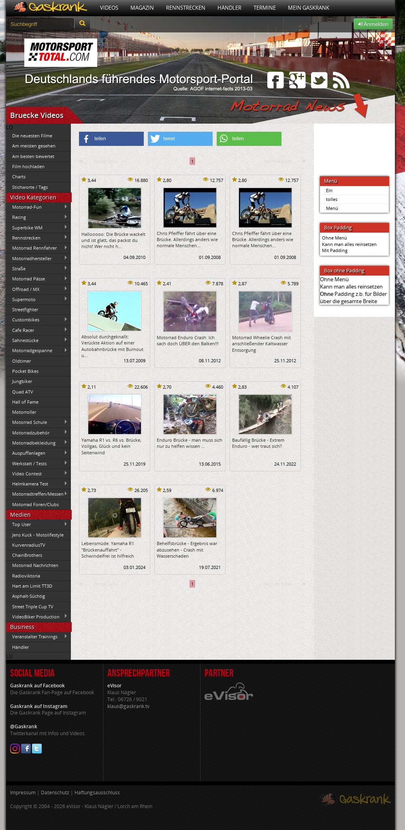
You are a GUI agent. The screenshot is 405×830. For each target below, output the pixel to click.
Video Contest (37, 473)
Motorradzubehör (37, 432)
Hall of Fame (25, 402)
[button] (111, 139)
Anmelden (373, 24)
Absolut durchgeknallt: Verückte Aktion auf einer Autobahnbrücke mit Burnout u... (112, 346)
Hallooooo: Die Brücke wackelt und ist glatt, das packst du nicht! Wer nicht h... (113, 240)
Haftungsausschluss (97, 792)
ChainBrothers (27, 555)
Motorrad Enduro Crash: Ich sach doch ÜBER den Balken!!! (188, 340)
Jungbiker (22, 381)
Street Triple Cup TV (32, 606)
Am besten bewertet (33, 156)
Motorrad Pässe (37, 279)
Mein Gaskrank (308, 7)
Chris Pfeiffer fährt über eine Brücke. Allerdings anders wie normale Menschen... (187, 239)
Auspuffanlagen (37, 453)
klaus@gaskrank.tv (128, 706)
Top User (37, 524)
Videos (109, 7)
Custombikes (37, 320)
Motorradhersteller (37, 258)
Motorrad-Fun (37, 207)
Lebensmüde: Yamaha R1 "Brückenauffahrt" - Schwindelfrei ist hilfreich (107, 549)
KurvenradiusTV (28, 545)
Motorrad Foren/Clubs (35, 504)
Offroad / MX (37, 289)
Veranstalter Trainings (37, 636)
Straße (37, 268)
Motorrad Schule (37, 422)
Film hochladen (28, 166)
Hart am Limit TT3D (32, 586)
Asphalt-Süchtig (28, 596)
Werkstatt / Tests (37, 463)
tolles (331, 199)
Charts (19, 176)
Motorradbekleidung (37, 442)
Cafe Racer (37, 330)
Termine (265, 7)
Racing (37, 217)
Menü (332, 208)
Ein (329, 190)
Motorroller (24, 412)
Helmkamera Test (37, 484)
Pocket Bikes (25, 371)
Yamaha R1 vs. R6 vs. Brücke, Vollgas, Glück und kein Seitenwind (111, 446)
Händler (229, 7)
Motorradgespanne (37, 350)
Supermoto (37, 299)
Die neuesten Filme (32, 136)
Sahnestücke (37, 340)
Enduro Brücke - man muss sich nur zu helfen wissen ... (189, 443)
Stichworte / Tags (30, 187)
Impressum (23, 792)
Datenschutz (55, 792)
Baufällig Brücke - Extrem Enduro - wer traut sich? (258, 443)
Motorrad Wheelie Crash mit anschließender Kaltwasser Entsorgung (261, 343)
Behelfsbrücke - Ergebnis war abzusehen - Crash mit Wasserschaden (187, 549)
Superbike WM (37, 227)
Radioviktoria (26, 576)
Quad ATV (22, 392)
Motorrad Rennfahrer (37, 248)
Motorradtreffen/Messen (37, 494)
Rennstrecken (185, 7)
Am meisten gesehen (33, 146)
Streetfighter (25, 309)
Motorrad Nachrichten (35, 565)
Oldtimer (21, 361)
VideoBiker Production (37, 616)
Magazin (142, 7)
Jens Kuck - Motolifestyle (38, 535)
